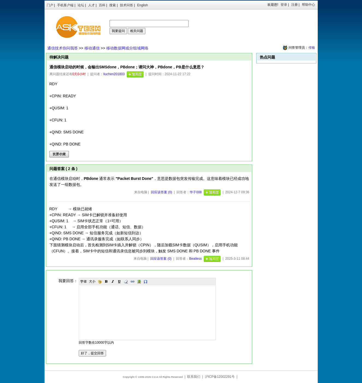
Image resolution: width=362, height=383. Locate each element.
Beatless (195, 259)
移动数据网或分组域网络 (127, 48)
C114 (155, 376)
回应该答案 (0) (161, 192)
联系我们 (193, 377)
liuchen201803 (114, 74)
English (142, 5)
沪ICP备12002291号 (220, 377)
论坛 (81, 5)
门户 (50, 5)
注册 (294, 5)
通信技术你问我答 (62, 48)
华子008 (196, 192)
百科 (102, 5)
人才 (91, 5)
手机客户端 (65, 5)
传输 (311, 47)
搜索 (112, 5)
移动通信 (92, 48)
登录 (284, 5)
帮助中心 (308, 5)
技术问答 (126, 5)
